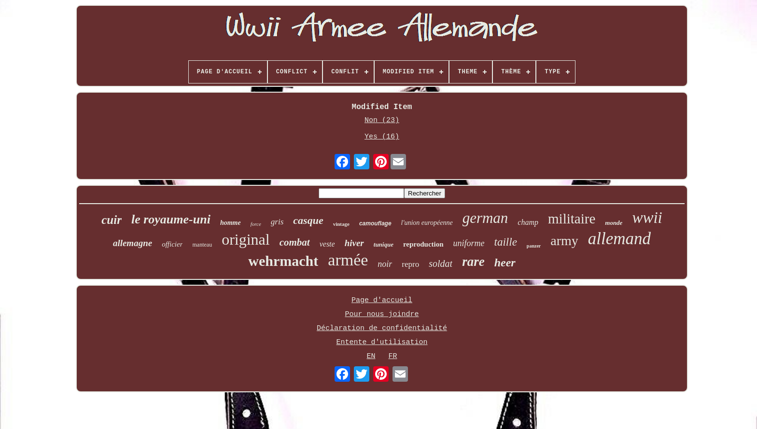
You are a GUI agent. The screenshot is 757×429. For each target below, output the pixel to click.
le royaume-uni (170, 219)
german (485, 217)
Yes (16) (381, 137)
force (256, 224)
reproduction (423, 244)
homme (230, 222)
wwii (647, 217)
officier (172, 244)
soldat (440, 263)
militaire (571, 218)
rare (473, 261)
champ (528, 222)
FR (393, 356)
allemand (619, 238)
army (564, 240)
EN (370, 356)
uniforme (469, 243)
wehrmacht (283, 261)
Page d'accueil (381, 300)
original (246, 239)
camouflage (375, 223)
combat (295, 242)
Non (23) (381, 120)
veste (327, 244)
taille (505, 242)
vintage (341, 224)
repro (410, 264)
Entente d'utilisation (381, 342)
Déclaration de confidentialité (382, 328)
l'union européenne (427, 222)
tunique (383, 244)
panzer (534, 246)
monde (613, 222)
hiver (354, 243)
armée (348, 260)
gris (277, 221)
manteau (202, 244)
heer (505, 262)
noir (385, 264)
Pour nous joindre (382, 314)
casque (308, 220)
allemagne (132, 243)
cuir (111, 219)
